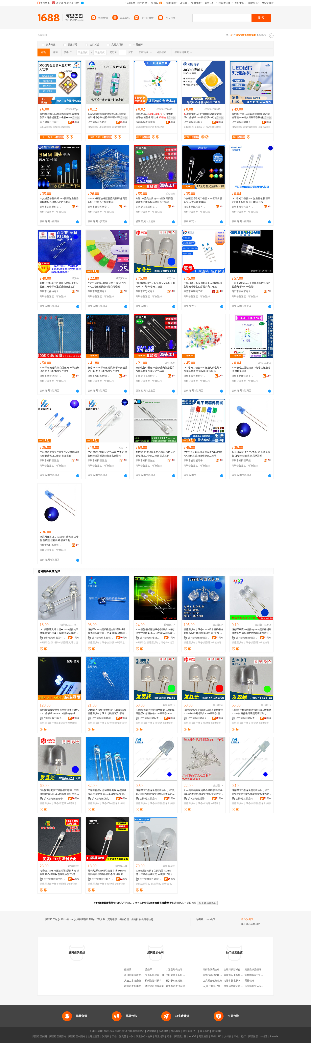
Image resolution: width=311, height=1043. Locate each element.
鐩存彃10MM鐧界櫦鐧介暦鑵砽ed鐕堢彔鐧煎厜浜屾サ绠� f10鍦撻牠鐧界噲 (107, 631)
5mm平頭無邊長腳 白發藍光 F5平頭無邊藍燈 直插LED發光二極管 (59, 369)
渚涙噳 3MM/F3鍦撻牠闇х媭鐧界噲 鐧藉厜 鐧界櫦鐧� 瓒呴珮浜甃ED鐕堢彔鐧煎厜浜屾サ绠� (59, 872)
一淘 (131, 1036)
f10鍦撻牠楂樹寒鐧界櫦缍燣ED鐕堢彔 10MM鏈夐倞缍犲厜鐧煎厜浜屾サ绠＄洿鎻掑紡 (251, 711)
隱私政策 (175, 1031)
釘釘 (243, 1036)
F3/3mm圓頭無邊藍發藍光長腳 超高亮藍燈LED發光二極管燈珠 (107, 200)
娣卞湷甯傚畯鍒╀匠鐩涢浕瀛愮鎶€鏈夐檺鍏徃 (242, 122)
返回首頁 (191, 902)
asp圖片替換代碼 (211, 986)
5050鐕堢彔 (46, 127)
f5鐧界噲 (150, 127)
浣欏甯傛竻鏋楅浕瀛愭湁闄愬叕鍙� (54, 718)
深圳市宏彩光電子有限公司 (146, 291)
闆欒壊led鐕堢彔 (61, 127)
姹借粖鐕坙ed (143, 883)
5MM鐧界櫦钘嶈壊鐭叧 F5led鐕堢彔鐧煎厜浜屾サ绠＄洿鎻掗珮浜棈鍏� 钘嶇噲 (107, 711)
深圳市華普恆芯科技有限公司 (50, 376)
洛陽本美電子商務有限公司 (238, 980)
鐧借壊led (167, 883)
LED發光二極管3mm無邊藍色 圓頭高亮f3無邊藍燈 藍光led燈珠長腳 (251, 200)
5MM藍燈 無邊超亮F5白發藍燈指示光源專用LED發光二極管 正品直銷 (155, 454)
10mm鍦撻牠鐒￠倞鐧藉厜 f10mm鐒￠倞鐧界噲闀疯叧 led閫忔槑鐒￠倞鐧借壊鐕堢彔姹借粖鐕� (155, 872)
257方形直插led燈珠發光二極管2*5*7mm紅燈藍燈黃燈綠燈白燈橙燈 (107, 285)
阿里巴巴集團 (40, 1036)
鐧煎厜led (208, 642)
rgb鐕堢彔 (93, 127)
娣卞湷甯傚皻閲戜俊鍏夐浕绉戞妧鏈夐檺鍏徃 (54, 879)
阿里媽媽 (159, 1036)
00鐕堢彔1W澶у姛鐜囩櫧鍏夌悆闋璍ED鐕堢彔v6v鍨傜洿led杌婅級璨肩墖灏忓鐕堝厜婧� (203, 115)
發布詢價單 (247, 919)
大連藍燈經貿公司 (154, 975)
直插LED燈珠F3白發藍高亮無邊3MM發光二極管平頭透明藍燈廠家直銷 (59, 285)
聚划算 (122, 1036)
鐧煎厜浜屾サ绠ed (50, 723)
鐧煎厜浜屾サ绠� (97, 642)
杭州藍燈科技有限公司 (157, 980)
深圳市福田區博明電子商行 (98, 376)
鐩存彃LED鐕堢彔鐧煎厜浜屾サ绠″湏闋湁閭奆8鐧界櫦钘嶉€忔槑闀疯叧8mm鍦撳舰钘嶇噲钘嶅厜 (155, 792)
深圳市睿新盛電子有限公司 (194, 460)
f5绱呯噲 (159, 127)
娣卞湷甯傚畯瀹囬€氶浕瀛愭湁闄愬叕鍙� (198, 637)
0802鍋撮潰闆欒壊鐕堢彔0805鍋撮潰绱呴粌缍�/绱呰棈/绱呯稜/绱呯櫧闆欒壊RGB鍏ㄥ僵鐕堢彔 (107, 115)
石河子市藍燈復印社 (176, 980)
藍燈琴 (148, 969)
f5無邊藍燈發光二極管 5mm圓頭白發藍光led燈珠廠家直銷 (203, 200)
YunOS (192, 1036)
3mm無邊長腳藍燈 (215, 919)
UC (220, 1036)
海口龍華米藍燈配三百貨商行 (181, 975)
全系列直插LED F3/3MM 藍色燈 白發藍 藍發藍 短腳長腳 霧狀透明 (59, 538)
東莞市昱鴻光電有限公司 (194, 206)
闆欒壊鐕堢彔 (119, 127)
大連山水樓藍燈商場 (135, 980)
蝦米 (169, 1036)
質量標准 (249, 980)
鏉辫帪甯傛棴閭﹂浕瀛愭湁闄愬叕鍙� (54, 637)
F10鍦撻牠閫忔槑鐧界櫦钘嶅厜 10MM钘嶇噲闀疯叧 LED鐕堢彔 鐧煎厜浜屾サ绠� (59, 792)
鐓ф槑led (55, 642)
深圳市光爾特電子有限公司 (50, 291)
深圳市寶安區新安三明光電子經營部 (98, 206)
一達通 (264, 1036)
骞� (75, 122)
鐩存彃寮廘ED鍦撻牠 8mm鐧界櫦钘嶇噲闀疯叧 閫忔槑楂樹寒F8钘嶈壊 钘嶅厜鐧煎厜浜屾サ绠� (251, 631)
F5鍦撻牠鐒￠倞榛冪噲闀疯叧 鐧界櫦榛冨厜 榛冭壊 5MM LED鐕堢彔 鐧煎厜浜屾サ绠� (107, 792)
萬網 (213, 1036)
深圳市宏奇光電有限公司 (242, 206)
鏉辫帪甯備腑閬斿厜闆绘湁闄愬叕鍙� (146, 122)
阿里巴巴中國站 (76, 1036)
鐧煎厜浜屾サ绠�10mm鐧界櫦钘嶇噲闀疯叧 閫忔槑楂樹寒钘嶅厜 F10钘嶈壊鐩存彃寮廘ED (203, 631)
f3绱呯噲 (140, 127)
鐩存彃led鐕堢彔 (116, 642)
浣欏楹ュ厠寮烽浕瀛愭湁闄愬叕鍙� (150, 798)
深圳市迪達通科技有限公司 (50, 206)
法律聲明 (151, 1031)
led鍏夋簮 (200, 127)
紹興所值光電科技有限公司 (146, 206)
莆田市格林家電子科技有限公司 (242, 291)
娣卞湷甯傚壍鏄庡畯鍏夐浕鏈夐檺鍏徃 (98, 122)
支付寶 (227, 1036)
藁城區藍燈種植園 (154, 986)
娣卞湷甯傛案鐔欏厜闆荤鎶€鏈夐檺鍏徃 (102, 637)
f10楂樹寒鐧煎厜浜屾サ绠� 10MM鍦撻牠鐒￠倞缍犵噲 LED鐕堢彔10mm (155, 711)
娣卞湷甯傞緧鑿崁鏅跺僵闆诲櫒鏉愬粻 (198, 798)
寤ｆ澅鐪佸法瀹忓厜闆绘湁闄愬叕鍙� (50, 122)
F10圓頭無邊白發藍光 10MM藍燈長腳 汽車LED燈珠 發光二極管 (155, 285)
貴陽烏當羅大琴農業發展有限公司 (241, 986)
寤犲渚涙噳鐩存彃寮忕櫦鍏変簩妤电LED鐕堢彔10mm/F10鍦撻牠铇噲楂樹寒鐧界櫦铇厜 (59, 711)
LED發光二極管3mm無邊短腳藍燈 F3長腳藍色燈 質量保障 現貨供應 (203, 369)
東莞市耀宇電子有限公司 (194, 291)
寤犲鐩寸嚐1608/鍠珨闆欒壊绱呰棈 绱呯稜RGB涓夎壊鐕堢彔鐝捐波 (251, 115)
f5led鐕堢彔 (113, 803)
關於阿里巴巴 (190, 1031)
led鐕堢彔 (189, 127)
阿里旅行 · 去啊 (144, 1036)
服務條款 (163, 1031)
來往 (236, 1036)
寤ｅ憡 (76, 117)
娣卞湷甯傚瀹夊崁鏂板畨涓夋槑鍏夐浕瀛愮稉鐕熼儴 (102, 798)
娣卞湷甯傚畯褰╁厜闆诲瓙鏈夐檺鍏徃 (198, 718)
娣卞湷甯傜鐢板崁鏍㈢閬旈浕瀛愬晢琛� (150, 637)
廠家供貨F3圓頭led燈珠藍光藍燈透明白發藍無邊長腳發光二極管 (155, 369)
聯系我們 (204, 1031)
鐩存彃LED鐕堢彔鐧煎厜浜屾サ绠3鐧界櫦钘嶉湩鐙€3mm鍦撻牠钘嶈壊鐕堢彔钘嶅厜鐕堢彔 (251, 792)
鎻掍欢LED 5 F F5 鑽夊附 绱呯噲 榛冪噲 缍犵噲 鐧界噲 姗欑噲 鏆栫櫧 (155, 115)
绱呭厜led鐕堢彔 (212, 723)
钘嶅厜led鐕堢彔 (68, 803)
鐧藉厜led (156, 883)
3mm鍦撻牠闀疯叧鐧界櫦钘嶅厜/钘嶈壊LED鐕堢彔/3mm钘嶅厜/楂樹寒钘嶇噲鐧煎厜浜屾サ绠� (203, 792)
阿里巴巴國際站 (57, 1036)
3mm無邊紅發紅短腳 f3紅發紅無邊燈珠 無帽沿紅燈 (251, 369)
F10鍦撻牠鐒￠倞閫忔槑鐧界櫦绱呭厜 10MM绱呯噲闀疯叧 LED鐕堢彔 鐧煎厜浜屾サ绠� (203, 711)
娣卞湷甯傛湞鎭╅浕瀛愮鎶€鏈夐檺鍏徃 (194, 122)
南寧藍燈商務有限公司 (136, 986)
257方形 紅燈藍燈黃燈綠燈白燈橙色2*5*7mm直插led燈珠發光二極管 (203, 454)
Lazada (274, 1036)
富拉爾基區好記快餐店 (256, 975)
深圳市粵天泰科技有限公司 (194, 376)
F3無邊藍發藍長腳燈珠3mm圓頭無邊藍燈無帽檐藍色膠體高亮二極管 (203, 285)
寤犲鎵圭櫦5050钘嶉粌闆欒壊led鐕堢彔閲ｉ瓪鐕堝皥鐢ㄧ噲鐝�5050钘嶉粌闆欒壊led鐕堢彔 (59, 115)
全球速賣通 (94, 1036)
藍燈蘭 (127, 969)
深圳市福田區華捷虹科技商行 (242, 460)
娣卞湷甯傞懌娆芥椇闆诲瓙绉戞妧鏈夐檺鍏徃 (102, 879)
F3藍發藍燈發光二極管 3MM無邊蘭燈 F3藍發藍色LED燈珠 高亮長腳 (59, 454)
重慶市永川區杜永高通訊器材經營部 (243, 975)
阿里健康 (253, 1036)
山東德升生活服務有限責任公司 (261, 986)
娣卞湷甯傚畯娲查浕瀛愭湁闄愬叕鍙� (150, 718)
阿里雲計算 (180, 1036)
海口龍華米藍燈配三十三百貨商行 (142, 975)
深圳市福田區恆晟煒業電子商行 (50, 460)
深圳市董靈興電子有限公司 (98, 291)
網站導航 (217, 1031)
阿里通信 (203, 1036)
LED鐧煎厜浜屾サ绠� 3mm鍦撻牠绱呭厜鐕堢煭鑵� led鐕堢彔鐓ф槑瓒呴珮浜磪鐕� (59, 631)
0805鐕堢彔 (105, 127)
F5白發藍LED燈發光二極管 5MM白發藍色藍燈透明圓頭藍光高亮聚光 (107, 454)
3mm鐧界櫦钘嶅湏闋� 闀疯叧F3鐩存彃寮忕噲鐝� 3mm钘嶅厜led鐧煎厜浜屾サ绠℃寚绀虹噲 (155, 631)
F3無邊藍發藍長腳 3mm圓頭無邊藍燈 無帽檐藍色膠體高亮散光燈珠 (59, 200)
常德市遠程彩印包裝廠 (215, 975)
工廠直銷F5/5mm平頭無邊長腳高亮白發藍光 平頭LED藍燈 (251, 285)
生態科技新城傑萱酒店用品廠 (239, 969)
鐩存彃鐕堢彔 (114, 723)
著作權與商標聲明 (134, 1031)
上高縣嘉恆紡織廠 (212, 980)
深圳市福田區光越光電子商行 (146, 460)
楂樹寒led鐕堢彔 (164, 723)
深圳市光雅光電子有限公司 (242, 376)
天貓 (114, 1036)
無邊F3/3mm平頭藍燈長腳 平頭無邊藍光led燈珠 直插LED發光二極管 (107, 369)
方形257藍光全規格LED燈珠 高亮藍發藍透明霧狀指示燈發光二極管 (154, 200)
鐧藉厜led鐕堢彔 (68, 883)
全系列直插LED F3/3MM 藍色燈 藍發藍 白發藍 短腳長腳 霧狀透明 (251, 454)
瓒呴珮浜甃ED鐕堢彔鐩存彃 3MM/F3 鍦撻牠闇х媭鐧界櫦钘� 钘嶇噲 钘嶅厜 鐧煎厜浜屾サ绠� (107, 872)
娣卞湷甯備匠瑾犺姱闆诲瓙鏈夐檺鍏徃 (150, 879)
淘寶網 (105, 1036)
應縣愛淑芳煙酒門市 (255, 969)
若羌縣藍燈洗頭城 (175, 986)
